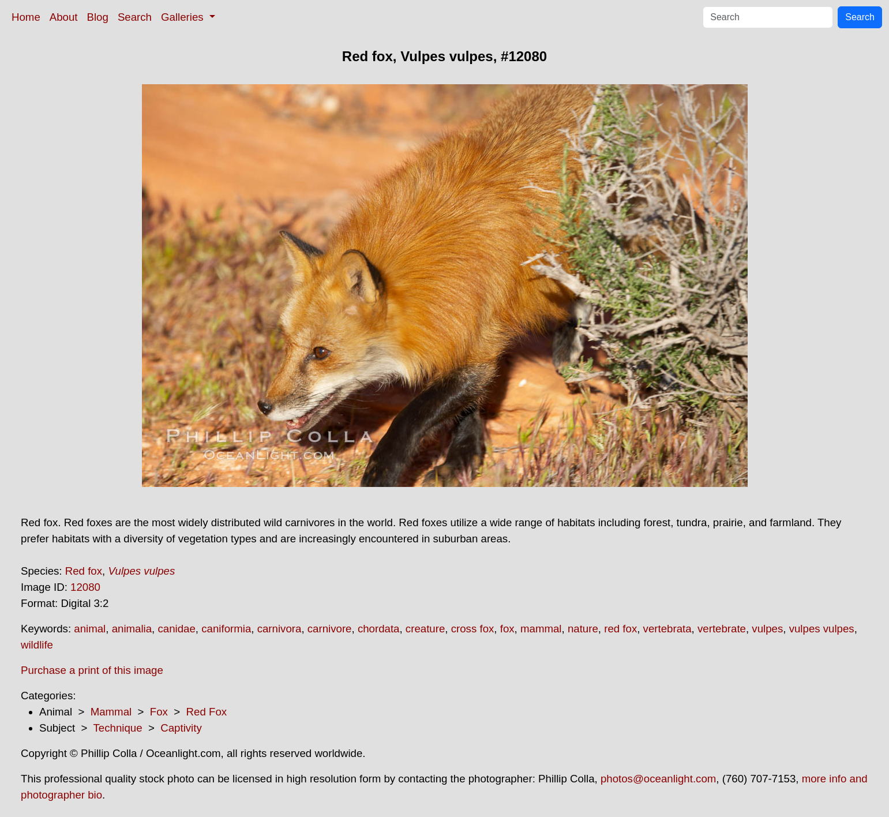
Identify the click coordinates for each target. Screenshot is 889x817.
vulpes (767, 629)
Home (26, 17)
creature (425, 629)
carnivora (279, 629)
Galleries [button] (184, 17)
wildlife (37, 645)
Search (135, 17)
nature (583, 629)
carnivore (329, 629)
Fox (159, 712)
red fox (620, 629)
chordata (379, 629)
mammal (541, 629)
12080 (85, 587)
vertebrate (721, 629)
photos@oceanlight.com (658, 779)
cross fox (472, 629)
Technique (117, 728)
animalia (132, 629)
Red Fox (206, 712)
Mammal (111, 712)
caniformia (226, 629)
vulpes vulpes (821, 629)
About (64, 17)
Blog (97, 17)
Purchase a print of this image (92, 670)
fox (507, 629)
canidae (176, 629)
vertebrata (667, 629)
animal (90, 629)
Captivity (181, 728)
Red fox (83, 571)
